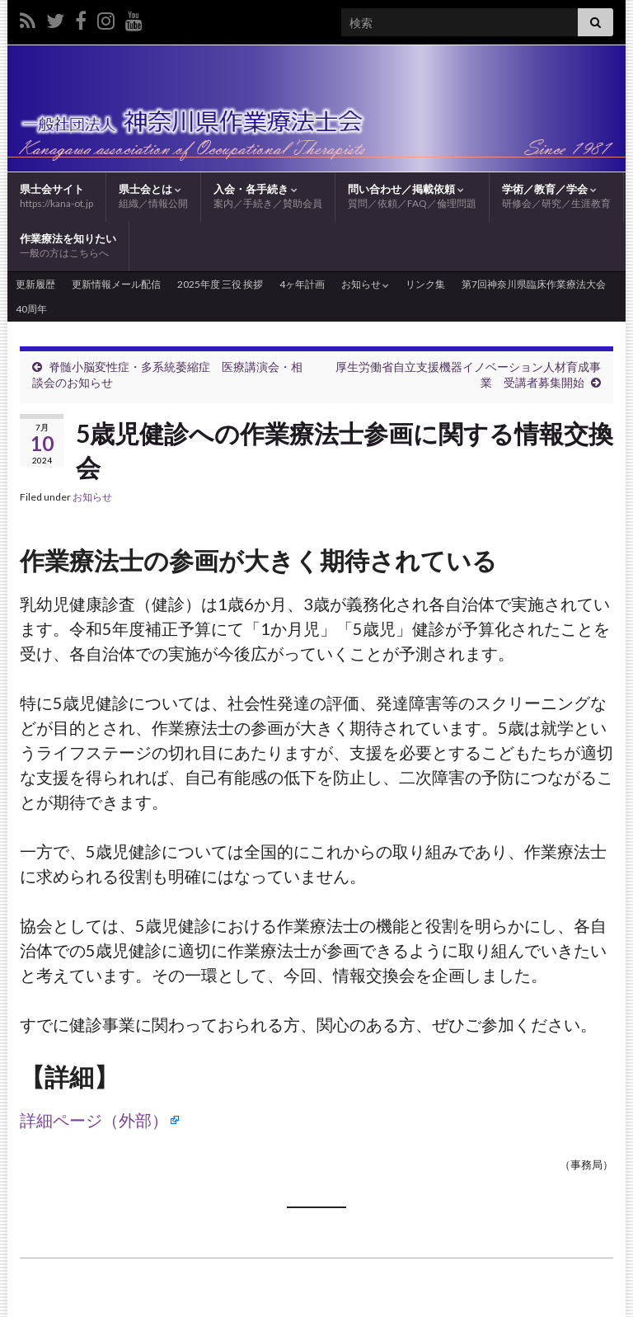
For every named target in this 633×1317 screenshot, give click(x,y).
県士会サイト (56, 195)
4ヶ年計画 (302, 284)
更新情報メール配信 (116, 284)
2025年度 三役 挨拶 (220, 284)
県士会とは (153, 196)
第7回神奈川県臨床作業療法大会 (534, 284)
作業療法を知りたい (68, 246)
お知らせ (365, 284)
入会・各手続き (267, 196)
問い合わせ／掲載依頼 (412, 196)
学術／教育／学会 (556, 196)
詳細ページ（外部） (94, 1120)
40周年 (31, 309)
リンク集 (425, 284)
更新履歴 (35, 284)
